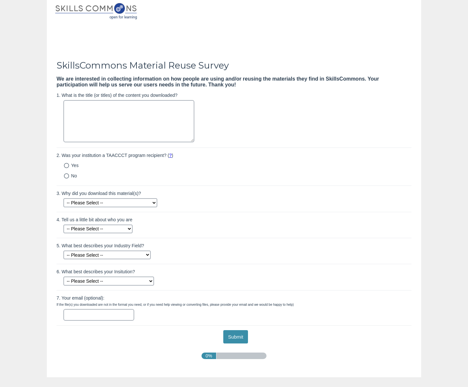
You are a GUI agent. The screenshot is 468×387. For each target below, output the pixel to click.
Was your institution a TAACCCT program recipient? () (115, 155)
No (74, 175)
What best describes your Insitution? (96, 271)
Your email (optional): (175, 301)
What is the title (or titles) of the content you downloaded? (117, 95)
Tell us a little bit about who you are (94, 219)
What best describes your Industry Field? (100, 245)
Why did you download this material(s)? (99, 193)
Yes (75, 165)
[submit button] (235, 336)
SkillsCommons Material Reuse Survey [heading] (143, 65)
